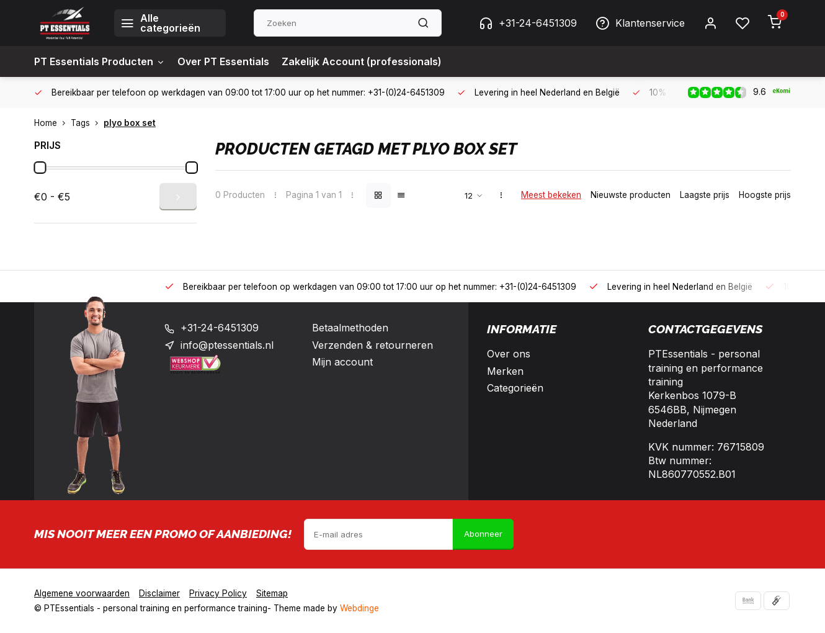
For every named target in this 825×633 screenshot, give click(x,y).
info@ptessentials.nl (227, 345)
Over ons (508, 354)
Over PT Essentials (223, 61)
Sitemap (272, 593)
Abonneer (483, 534)
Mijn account (342, 362)
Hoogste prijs (765, 195)
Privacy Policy (218, 593)
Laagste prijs (704, 195)
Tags (87, 123)
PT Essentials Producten (99, 61)
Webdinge (359, 608)
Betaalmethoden (350, 327)
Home (52, 123)
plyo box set (130, 123)
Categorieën (515, 388)
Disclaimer (159, 593)
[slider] (39, 167)
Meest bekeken (551, 195)
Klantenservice (640, 23)
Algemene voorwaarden (82, 593)
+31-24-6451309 (528, 23)
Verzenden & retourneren (372, 345)
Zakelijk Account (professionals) (362, 61)
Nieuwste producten (631, 195)
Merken (505, 371)
